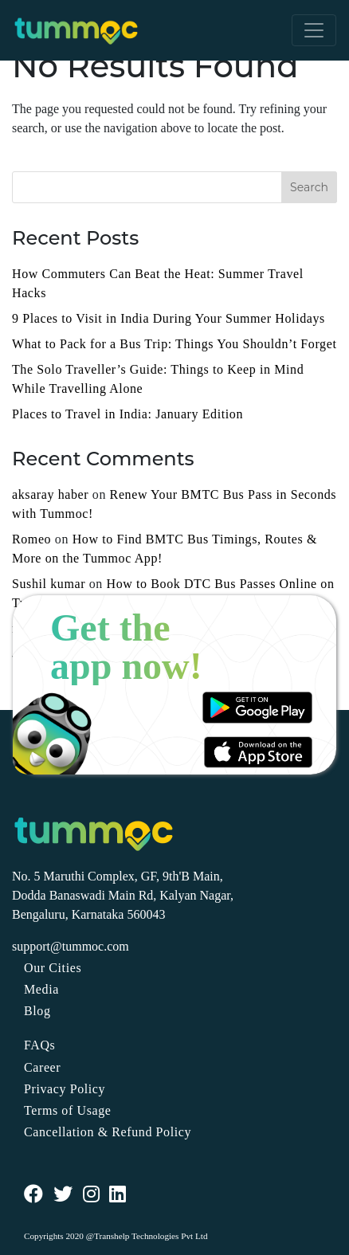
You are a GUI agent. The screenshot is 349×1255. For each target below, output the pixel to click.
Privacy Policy (64, 1089)
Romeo (31, 539)
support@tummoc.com (70, 946)
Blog (37, 1011)
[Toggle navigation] (314, 30)
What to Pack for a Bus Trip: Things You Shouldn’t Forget (174, 344)
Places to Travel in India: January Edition (127, 414)
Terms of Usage (67, 1110)
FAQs (39, 1045)
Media (41, 989)
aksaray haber (50, 494)
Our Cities (52, 968)
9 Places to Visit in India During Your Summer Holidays (168, 318)
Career (42, 1067)
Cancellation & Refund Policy (107, 1132)
